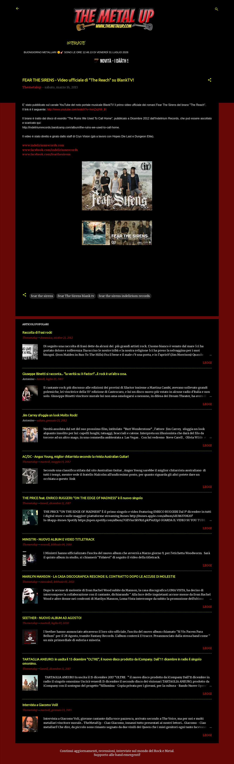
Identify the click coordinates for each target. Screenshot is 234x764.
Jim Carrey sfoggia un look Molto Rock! (49, 415)
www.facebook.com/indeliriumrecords (50, 150)
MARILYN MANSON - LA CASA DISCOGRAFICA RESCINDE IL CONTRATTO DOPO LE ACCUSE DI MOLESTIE (98, 576)
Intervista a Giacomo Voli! (40, 705)
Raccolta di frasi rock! (37, 332)
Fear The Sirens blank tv (76, 296)
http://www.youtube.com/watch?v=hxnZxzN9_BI (76, 109)
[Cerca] (216, 9)
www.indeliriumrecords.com (43, 145)
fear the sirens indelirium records (124, 296)
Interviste (76, 43)
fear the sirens (42, 296)
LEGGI (207, 362)
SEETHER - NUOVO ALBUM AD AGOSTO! (51, 618)
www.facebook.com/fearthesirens (46, 154)
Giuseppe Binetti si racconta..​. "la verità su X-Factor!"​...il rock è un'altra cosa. (74, 374)
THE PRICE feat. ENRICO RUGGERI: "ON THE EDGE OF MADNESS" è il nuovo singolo (82, 498)
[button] (209, 80)
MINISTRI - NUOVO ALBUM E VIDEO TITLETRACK (58, 539)
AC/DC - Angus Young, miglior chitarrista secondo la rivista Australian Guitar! (75, 456)
